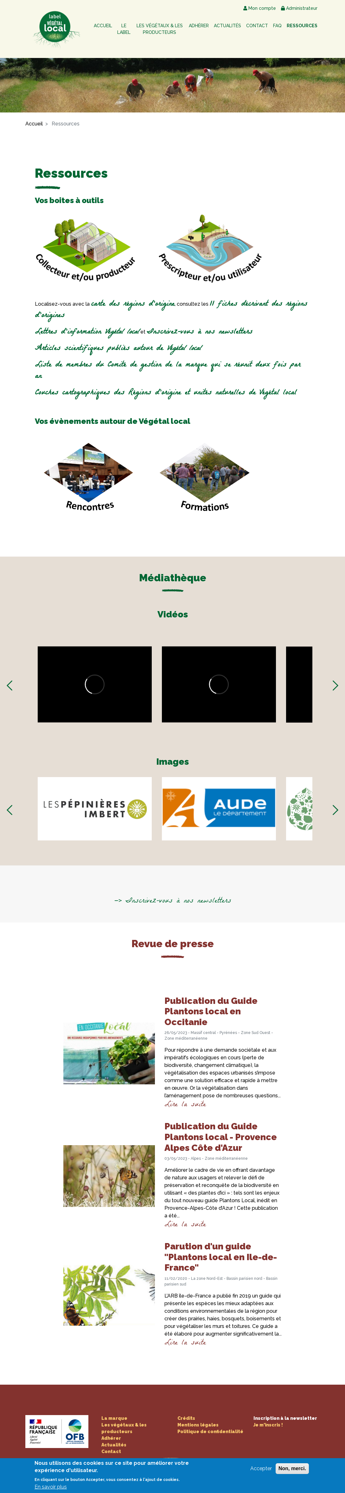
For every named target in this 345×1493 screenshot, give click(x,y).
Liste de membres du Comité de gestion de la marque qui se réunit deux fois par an (167, 371)
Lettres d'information (87, 332)
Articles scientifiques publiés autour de (118, 349)
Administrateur (299, 8)
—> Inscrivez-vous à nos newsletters (172, 901)
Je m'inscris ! (268, 1424)
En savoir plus (51, 1487)
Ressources (302, 25)
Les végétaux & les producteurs (160, 29)
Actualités (227, 25)
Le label (124, 29)
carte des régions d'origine (133, 304)
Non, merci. (292, 1468)
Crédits (186, 1418)
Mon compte (259, 8)
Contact (257, 25)
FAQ (277, 25)
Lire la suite (185, 1105)
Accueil (103, 25)
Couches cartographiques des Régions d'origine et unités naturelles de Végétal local (166, 393)
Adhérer (199, 25)
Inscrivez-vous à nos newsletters (199, 332)
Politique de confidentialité (210, 1431)
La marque (114, 1418)
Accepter (261, 1468)
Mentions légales (198, 1424)
